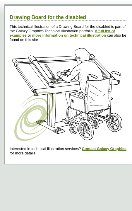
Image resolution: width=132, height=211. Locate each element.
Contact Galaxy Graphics (104, 149)
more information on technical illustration (69, 35)
